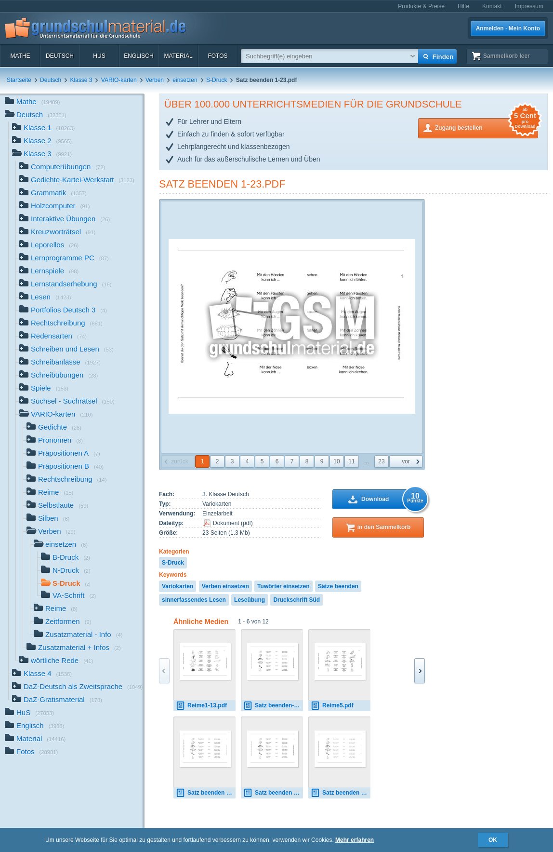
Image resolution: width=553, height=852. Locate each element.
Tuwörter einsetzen (283, 586)
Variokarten (177, 586)
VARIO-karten (119, 80)
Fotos (217, 56)
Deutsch (60, 56)
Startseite (19, 80)
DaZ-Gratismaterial (57, 700)
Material (178, 56)
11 (351, 461)
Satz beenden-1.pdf (273, 705)
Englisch (138, 56)
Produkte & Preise (421, 6)
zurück (179, 461)
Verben (154, 80)
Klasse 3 (81, 80)
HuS (99, 56)
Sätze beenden (338, 586)
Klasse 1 (43, 128)
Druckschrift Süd (296, 599)
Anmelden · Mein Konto (508, 28)
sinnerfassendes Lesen (194, 599)
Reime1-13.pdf (201, 705)
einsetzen (184, 80)
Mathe (20, 56)
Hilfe (463, 6)
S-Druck (216, 80)
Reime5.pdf (332, 705)
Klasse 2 (42, 141)
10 (336, 461)
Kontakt (492, 6)
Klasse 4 (42, 674)
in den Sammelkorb (384, 527)
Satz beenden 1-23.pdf (222, 184)
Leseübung (249, 599)
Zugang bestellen (486, 127)
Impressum (529, 6)
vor (406, 461)
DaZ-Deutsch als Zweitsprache (77, 687)
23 (381, 461)
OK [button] (492, 840)
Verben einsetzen (225, 586)
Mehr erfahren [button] (354, 840)
